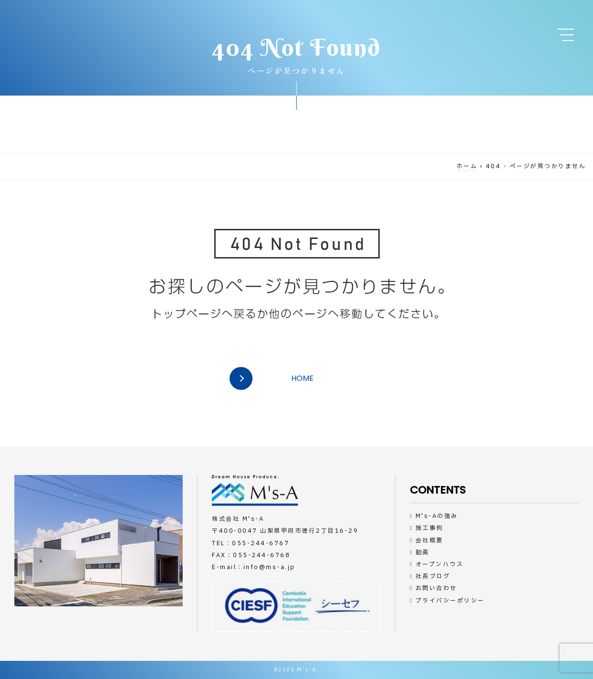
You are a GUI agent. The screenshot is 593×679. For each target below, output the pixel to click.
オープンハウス (440, 564)
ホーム (467, 166)
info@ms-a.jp (269, 567)
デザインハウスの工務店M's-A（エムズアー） (255, 490)
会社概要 (429, 540)
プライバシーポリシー (450, 600)
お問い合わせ (436, 588)
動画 (422, 552)
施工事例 (429, 528)
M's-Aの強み (437, 516)
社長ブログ (433, 576)
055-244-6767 (260, 543)
